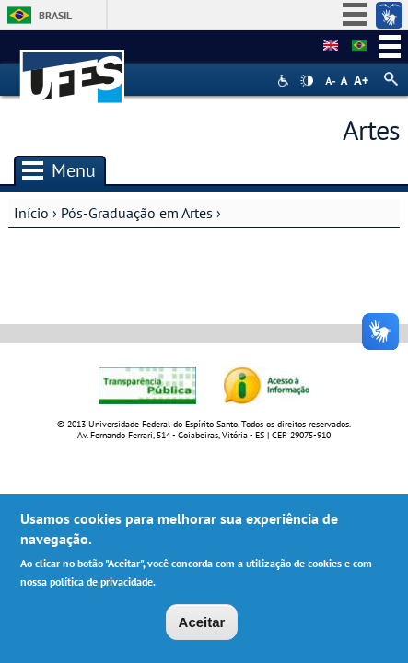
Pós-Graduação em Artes (137, 213)
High (306, 81)
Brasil (55, 15)
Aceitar (202, 625)
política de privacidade (101, 585)
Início (31, 213)
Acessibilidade (285, 81)
